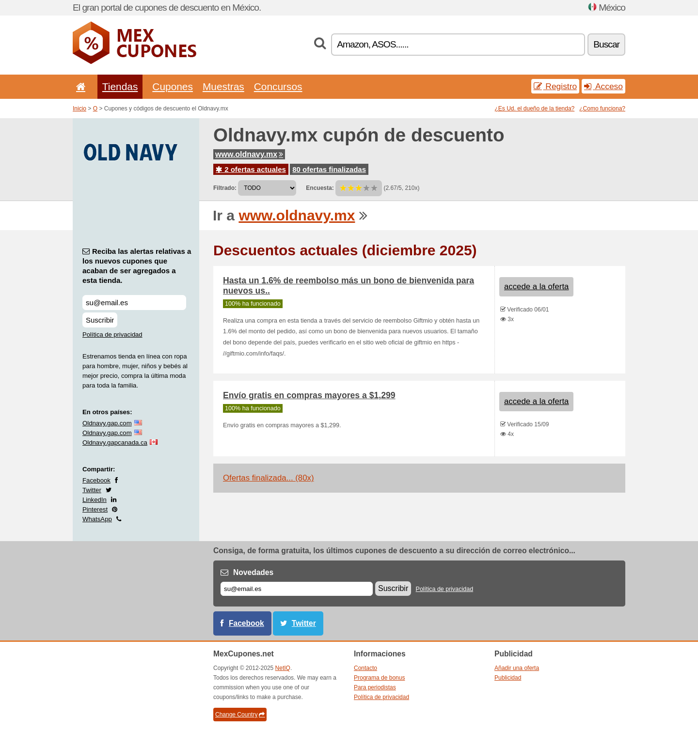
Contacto (365, 668)
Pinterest (95, 509)
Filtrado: (225, 188)
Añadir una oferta (516, 668)
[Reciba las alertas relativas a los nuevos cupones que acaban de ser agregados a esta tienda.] (134, 302)
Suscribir (100, 320)
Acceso (603, 86)
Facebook (96, 480)
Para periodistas (375, 687)
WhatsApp (97, 519)
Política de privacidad (112, 334)
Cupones (172, 86)
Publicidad (507, 677)
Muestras (223, 86)
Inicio (79, 108)
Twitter (91, 490)
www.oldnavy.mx (249, 154)
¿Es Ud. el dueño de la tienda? (535, 108)
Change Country (240, 714)
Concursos (278, 86)
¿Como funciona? (602, 108)
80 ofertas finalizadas (329, 169)
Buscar (606, 44)
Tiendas (120, 86)
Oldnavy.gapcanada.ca (114, 442)
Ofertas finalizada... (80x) (268, 477)
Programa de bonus (379, 677)
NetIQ (282, 668)
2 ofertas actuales (251, 169)
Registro (555, 86)
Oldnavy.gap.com (107, 423)
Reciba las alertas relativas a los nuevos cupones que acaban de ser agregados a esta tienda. (136, 265)
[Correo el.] (297, 589)
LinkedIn (94, 499)
